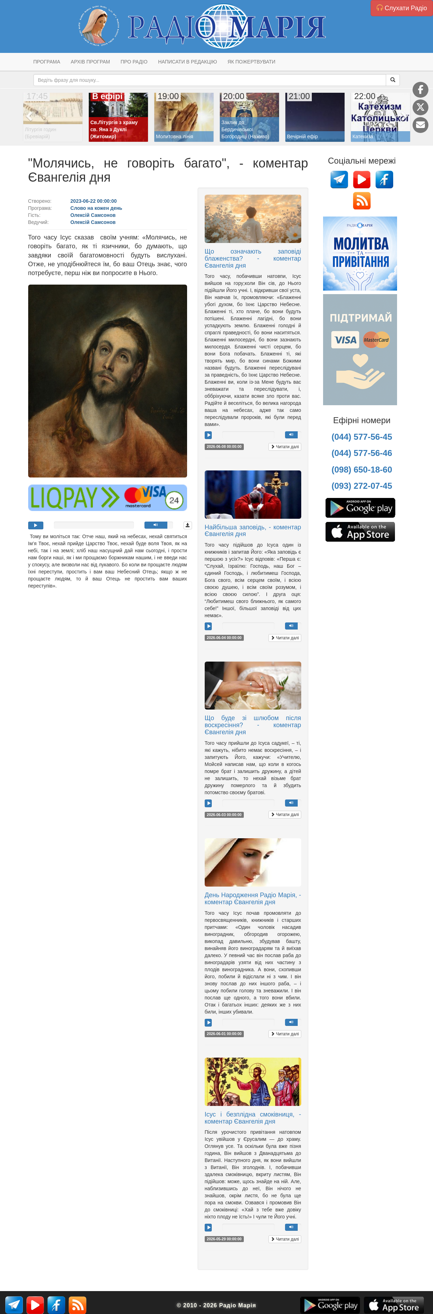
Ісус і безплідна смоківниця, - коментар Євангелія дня (253, 1118)
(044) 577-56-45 (362, 437)
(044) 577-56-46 (362, 453)
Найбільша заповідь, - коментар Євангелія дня (253, 531)
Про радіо (133, 62)
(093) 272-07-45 (362, 486)
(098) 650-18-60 (362, 469)
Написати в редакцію (187, 62)
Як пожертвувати (252, 62)
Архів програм (90, 62)
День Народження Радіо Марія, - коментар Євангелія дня (253, 899)
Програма (46, 62)
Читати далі (285, 446)
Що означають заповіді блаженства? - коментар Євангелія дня (253, 258)
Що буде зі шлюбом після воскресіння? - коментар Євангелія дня (253, 725)
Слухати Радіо (402, 8)
